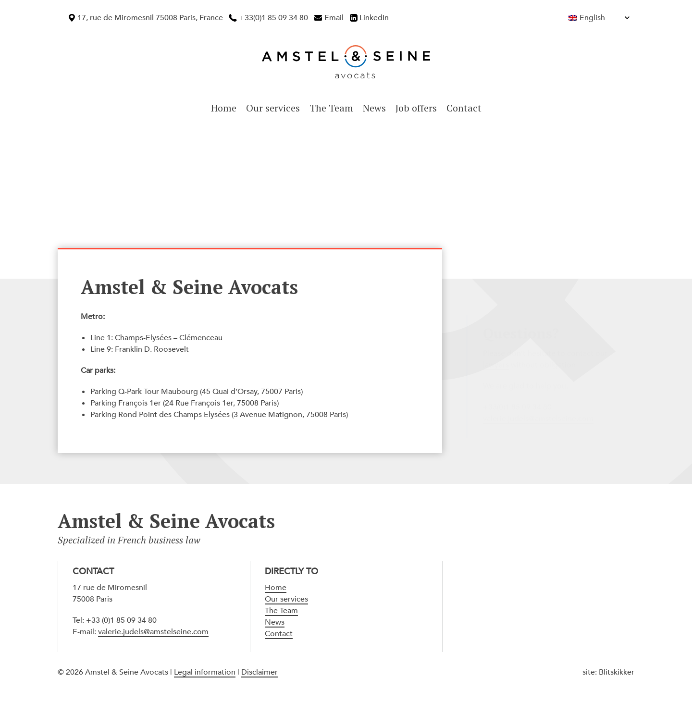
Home (223, 107)
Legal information (204, 672)
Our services (273, 107)
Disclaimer (259, 672)
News (374, 107)
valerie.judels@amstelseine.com (153, 632)
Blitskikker (616, 672)
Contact (464, 107)
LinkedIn (374, 17)
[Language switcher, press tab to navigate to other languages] (578, 18)
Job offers (416, 107)
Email (334, 17)
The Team (331, 107)
